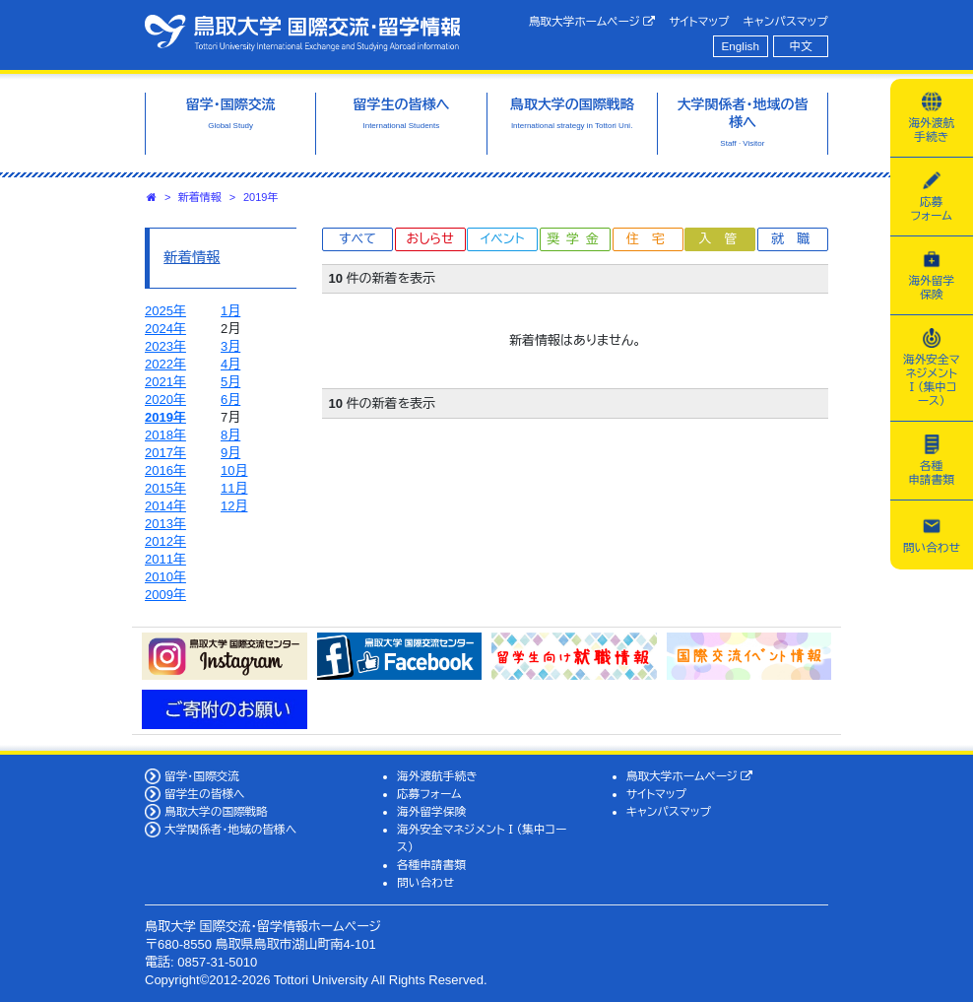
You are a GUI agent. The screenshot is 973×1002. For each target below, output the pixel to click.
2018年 (165, 435)
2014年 (165, 506)
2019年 (260, 197)
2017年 (165, 452)
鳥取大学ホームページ (592, 22)
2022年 (165, 364)
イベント (502, 239)
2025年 (165, 310)
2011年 (165, 559)
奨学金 (577, 239)
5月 (230, 381)
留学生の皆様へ (204, 793)
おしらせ (429, 239)
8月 (230, 435)
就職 (796, 239)
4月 (230, 364)
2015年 (165, 488)
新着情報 (200, 197)
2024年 (165, 328)
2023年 (165, 346)
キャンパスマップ (786, 21)
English (740, 45)
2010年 (165, 576)
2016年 (165, 470)
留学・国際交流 (201, 775)
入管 (723, 239)
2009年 (165, 594)
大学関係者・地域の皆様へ (230, 829)
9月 (230, 452)
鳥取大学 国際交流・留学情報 (302, 32)
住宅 (652, 239)
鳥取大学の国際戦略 (216, 811)
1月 (230, 310)
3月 (230, 346)
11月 (234, 488)
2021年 (165, 381)
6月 (230, 399)
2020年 (165, 399)
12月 (234, 506)
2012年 (165, 541)
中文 (801, 45)
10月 (234, 470)
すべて (357, 239)
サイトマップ (699, 21)
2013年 (165, 523)
